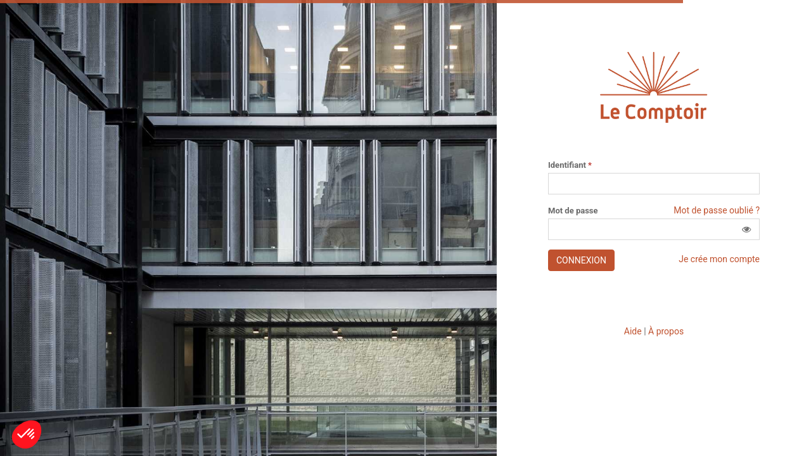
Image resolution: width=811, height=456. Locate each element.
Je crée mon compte (719, 259)
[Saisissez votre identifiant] (654, 183)
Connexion (581, 260)
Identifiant (570, 165)
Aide (633, 331)
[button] (746, 229)
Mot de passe (573, 210)
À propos (666, 331)
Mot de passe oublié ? (717, 210)
